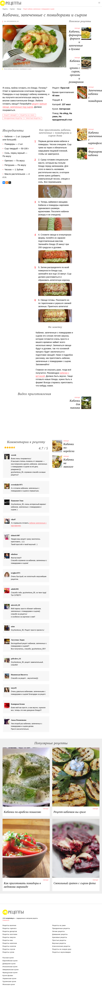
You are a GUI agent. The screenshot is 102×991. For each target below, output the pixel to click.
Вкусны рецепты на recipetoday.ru (10, 3)
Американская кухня (11, 969)
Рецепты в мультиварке (61, 952)
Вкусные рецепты (59, 943)
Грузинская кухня (9, 981)
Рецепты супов (8, 952)
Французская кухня (10, 972)
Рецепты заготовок (10, 934)
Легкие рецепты (58, 931)
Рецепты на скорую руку (61, 949)
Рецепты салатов (9, 946)
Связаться (6, 920)
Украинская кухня (9, 978)
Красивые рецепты (59, 937)
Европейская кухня (10, 961)
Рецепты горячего (10, 928)
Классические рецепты (61, 946)
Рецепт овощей (10, 115)
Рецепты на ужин (27, 115)
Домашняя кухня (9, 963)
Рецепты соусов (9, 949)
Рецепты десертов (10, 931)
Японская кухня (9, 984)
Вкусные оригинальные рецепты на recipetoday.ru (13, 912)
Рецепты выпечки (9, 925)
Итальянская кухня (10, 966)
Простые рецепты (33, 118)
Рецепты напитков (10, 943)
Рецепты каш (8, 940)
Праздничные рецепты (13, 118)
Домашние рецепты (60, 934)
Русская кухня (8, 958)
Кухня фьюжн (8, 975)
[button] (99, 3)
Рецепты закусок (9, 937)
